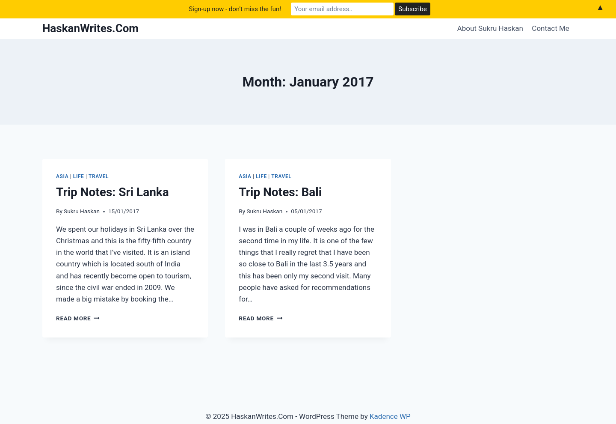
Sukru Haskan (82, 211)
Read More (78, 318)
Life (78, 176)
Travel (99, 176)
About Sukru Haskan (490, 28)
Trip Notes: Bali (280, 192)
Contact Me (550, 28)
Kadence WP (390, 416)
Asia (62, 176)
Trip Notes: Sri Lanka (112, 192)
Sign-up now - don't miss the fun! (235, 9)
